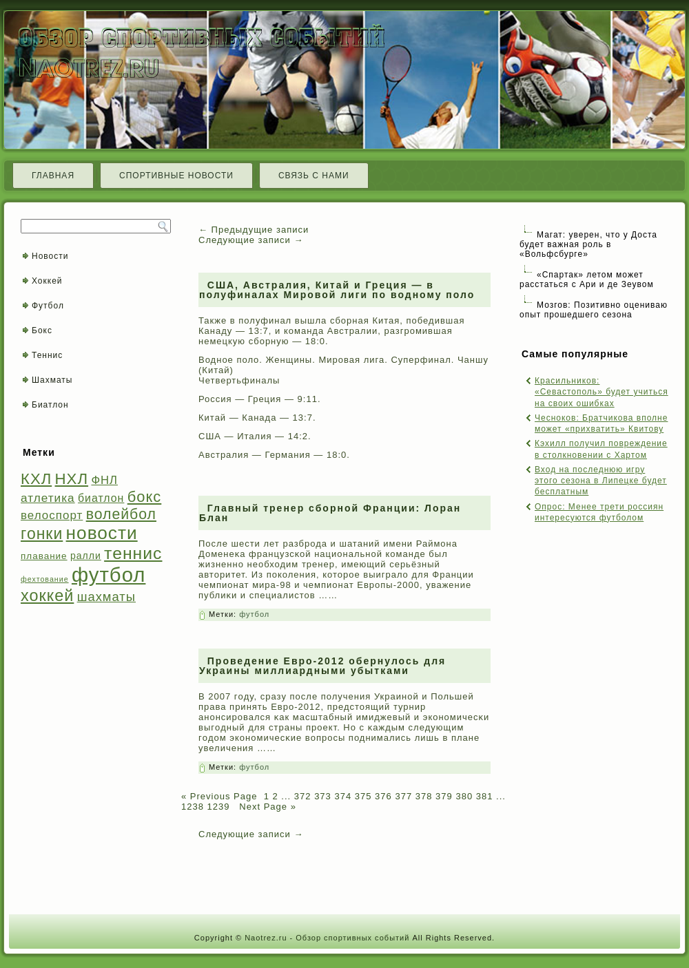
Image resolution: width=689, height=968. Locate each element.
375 (363, 796)
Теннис (47, 355)
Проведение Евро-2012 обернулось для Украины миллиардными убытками (322, 665)
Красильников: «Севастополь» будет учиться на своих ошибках (601, 392)
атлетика (48, 498)
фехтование (45, 579)
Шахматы (52, 380)
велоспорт (52, 515)
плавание (44, 556)
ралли (85, 555)
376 (383, 796)
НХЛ (72, 478)
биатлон (101, 498)
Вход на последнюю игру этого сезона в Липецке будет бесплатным (601, 481)
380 (464, 796)
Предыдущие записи (253, 229)
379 (444, 796)
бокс (144, 496)
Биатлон (50, 405)
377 (403, 796)
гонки (42, 534)
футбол (108, 574)
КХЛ (36, 478)
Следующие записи (250, 240)
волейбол (121, 514)
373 (322, 796)
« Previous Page (219, 796)
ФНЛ (104, 480)
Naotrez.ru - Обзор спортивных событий (327, 938)
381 (484, 796)
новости (102, 533)
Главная (53, 175)
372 (302, 796)
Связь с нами (313, 175)
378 (424, 796)
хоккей (47, 595)
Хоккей (47, 281)
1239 (218, 806)
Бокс (42, 330)
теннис (133, 553)
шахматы (106, 596)
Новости (50, 256)
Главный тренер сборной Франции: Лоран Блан (330, 513)
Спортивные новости (176, 175)
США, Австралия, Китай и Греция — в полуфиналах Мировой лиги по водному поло (337, 290)
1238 (192, 806)
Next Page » (266, 806)
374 (342, 796)
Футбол (48, 306)
